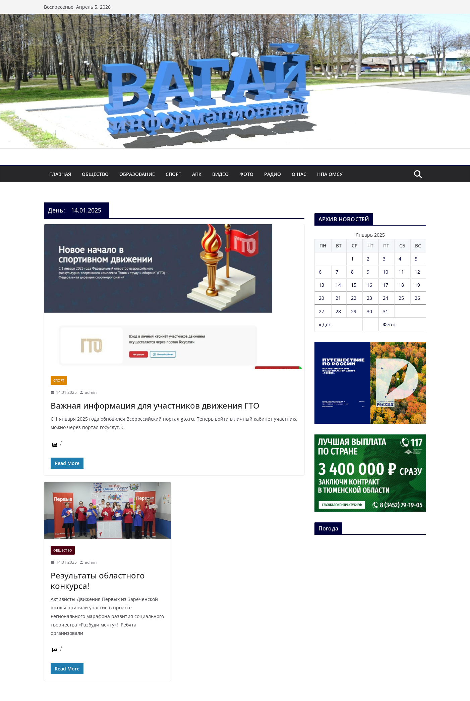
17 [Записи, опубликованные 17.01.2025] (385, 285)
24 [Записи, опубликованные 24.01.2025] (385, 298)
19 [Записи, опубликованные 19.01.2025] (417, 285)
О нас (299, 174)
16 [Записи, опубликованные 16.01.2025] (369, 285)
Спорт (173, 174)
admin (91, 392)
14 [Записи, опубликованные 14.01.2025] (338, 285)
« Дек (325, 324)
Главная (60, 174)
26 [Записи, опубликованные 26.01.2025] (417, 298)
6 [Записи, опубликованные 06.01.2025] (320, 272)
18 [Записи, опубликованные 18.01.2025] (401, 285)
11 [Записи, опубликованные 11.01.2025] (401, 272)
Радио (272, 174)
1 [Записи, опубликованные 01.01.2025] (352, 258)
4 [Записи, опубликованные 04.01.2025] (400, 258)
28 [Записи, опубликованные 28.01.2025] (338, 311)
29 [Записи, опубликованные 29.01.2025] (353, 311)
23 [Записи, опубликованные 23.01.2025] (369, 298)
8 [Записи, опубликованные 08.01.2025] (352, 272)
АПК (196, 174)
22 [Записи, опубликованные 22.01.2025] (353, 298)
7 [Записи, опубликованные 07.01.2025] (337, 272)
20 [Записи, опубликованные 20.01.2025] (321, 298)
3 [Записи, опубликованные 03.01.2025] (384, 258)
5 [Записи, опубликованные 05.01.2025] (416, 258)
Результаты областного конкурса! (98, 580)
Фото (246, 174)
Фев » (389, 324)
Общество (95, 174)
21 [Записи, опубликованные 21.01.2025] (338, 298)
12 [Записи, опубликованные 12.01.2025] (417, 272)
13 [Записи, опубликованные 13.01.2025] (321, 285)
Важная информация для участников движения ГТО (155, 405)
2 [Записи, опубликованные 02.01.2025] (368, 258)
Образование (137, 174)
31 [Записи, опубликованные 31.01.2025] (385, 311)
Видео (220, 174)
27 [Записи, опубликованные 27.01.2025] (321, 311)
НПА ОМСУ (330, 174)
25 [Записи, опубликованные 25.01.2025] (401, 298)
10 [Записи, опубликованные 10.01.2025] (385, 272)
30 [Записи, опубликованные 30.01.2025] (369, 311)
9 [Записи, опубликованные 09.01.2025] (368, 272)
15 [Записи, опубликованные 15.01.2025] (353, 285)
